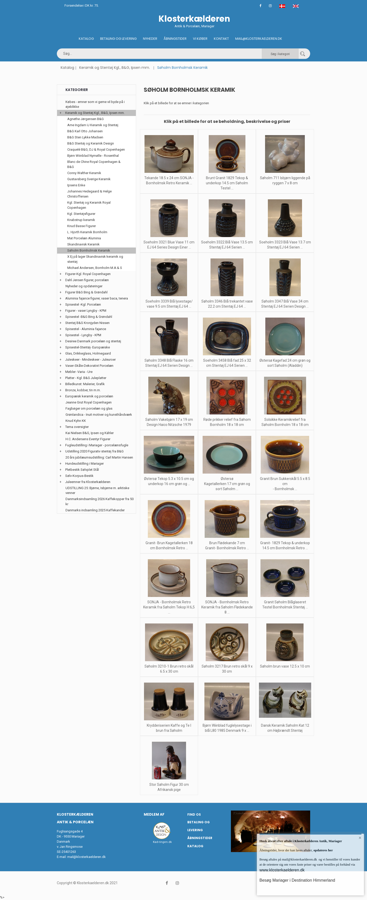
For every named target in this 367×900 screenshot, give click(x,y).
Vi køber (200, 38)
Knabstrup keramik (81, 220)
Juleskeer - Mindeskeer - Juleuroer (90, 359)
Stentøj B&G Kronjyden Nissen (87, 323)
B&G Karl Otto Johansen (85, 131)
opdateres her (323, 850)
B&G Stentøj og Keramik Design (90, 143)
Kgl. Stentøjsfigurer (81, 214)
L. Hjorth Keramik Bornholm (87, 232)
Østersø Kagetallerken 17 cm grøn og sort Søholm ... (227, 484)
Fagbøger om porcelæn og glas (88, 408)
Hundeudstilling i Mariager (84, 463)
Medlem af (154, 814)
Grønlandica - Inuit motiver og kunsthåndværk (98, 414)
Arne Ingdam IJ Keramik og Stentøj (92, 125)
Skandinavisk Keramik (83, 244)
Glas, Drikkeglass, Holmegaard (88, 353)
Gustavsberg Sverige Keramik (89, 179)
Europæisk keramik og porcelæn (89, 396)
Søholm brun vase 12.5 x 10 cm (285, 666)
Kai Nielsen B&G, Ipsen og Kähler (89, 433)
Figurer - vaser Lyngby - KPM (85, 310)
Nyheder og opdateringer (83, 286)
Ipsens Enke (76, 185)
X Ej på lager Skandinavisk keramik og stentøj (95, 259)
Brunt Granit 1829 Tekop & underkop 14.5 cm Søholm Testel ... (227, 183)
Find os (194, 814)
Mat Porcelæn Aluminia (84, 238)
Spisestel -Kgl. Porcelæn (83, 304)
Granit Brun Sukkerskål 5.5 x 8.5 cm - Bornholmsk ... (285, 484)
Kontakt (221, 38)
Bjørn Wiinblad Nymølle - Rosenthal (93, 156)
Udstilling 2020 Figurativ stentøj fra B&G (94, 451)
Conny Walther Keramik (84, 173)
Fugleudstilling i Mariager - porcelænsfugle (96, 445)
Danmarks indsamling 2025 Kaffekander (95, 510)
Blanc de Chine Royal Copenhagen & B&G (94, 164)
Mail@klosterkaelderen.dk (258, 38)
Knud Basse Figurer (81, 226)
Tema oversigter (77, 427)
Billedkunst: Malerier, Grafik (85, 384)
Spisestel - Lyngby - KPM (83, 335)
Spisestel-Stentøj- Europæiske (87, 347)
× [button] (360, 837)
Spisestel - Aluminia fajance (85, 329)
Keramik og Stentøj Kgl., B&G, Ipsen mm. (114, 67)
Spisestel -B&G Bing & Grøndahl (88, 317)
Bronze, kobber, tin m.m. (83, 390)
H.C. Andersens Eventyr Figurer (87, 439)
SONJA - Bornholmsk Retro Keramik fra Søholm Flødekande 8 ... (227, 607)
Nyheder (150, 38)
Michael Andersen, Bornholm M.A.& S (94, 268)
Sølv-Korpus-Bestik (79, 476)
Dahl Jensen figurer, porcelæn (87, 280)
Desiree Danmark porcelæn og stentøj (93, 341)
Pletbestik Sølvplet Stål (82, 470)
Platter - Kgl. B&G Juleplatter (85, 378)
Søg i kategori (280, 54)
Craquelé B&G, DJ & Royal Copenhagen (96, 149)
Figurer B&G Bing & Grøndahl (86, 292)
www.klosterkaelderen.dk (282, 870)
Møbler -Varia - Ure (79, 372)
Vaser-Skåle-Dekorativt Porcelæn (89, 366)
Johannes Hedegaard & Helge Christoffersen (89, 193)
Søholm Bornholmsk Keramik (88, 250)
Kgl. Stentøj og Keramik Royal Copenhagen (89, 205)
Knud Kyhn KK (75, 421)
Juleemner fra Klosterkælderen (87, 482)
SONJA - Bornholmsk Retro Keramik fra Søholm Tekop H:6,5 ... (169, 607)
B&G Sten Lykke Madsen (85, 137)
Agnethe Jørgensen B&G (85, 119)
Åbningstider (175, 38)
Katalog (86, 38)
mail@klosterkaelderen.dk (86, 857)
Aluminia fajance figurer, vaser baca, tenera (96, 298)
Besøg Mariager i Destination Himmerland (297, 880)
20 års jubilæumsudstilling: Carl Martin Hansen (99, 457)
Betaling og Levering (118, 38)
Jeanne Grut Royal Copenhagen (88, 402)
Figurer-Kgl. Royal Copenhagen (88, 274)
